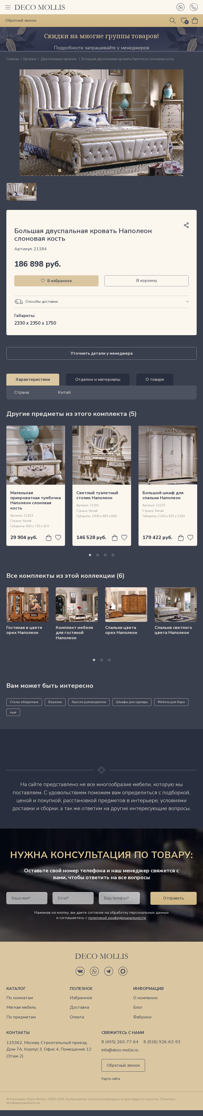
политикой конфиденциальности (117, 923)
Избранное (81, 1003)
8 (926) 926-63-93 (162, 1047)
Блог (137, 1013)
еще (13, 718)
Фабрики (142, 1023)
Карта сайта (111, 1085)
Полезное (81, 994)
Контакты (18, 1038)
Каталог (16, 994)
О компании (145, 1003)
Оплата (77, 1023)
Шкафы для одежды (132, 708)
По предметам (21, 1023)
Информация (148, 994)
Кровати (29, 59)
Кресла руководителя (89, 708)
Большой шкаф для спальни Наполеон (162, 501)
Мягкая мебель (21, 1013)
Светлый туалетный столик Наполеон (97, 501)
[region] (101, 194)
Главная (12, 59)
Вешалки (55, 708)
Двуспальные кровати (59, 59)
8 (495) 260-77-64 (120, 1047)
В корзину (146, 286)
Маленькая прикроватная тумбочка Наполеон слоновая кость (35, 506)
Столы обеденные (24, 708)
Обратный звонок (123, 1071)
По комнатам (19, 1003)
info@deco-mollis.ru (120, 1056)
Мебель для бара (171, 708)
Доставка (79, 1013)
